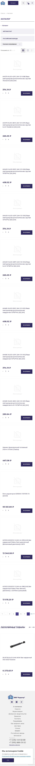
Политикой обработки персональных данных (16, 756)
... (28, 614)
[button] (30, 627)
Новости (17, 709)
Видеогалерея (17, 711)
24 (12, 50)
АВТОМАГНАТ (7, 31)
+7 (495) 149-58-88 (17, 740)
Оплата (17, 728)
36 (14, 50)
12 (10, 50)
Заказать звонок (14, 745)
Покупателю (17, 721)
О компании (17, 706)
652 (31, 614)
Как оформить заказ (17, 723)
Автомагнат (17, 735)
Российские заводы (17, 733)
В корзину (26, 93)
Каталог (17, 731)
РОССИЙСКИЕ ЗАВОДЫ (10, 38)
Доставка (17, 726)
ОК (8, 760)
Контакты (17, 719)
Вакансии (17, 716)
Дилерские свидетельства (17, 714)
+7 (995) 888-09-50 (17, 742)
